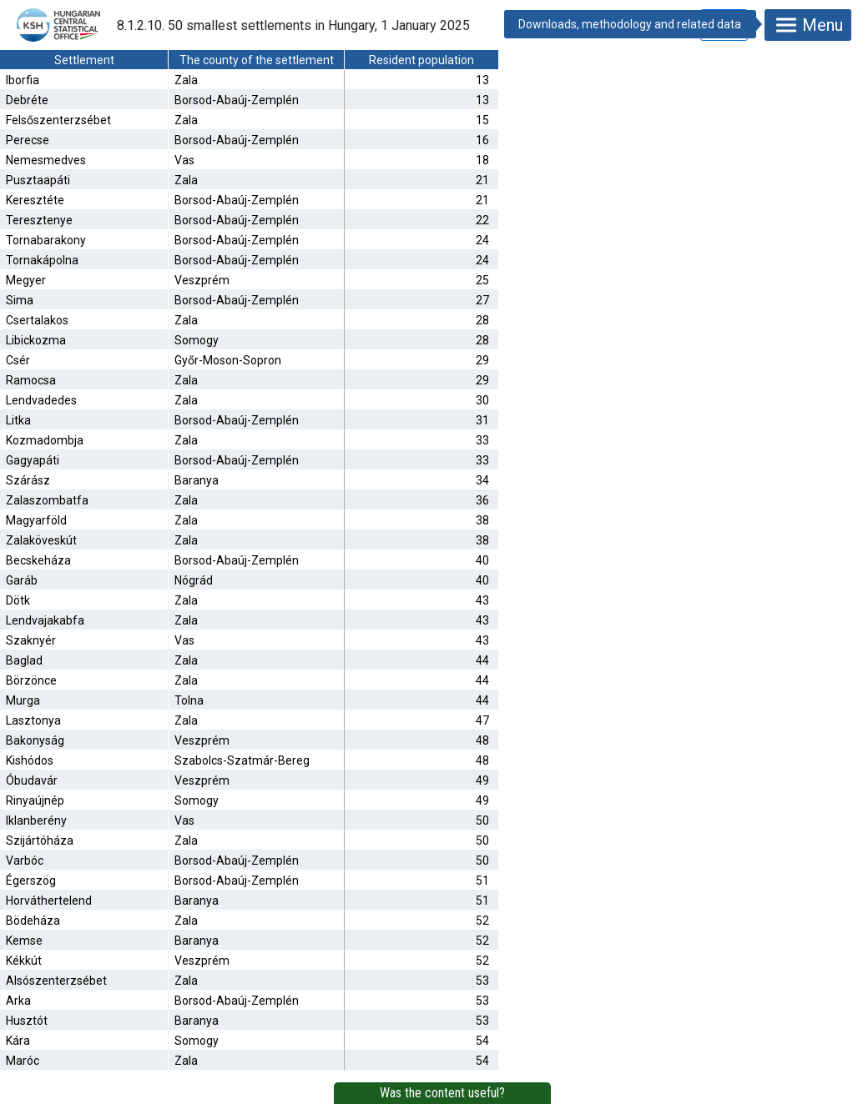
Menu (808, 25)
